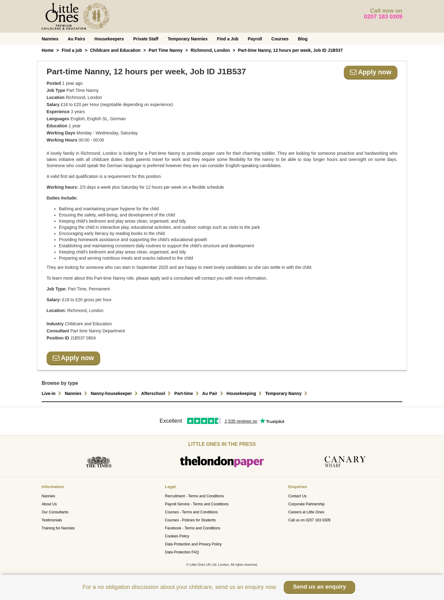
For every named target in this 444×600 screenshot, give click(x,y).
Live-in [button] (52, 393)
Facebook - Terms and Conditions (192, 528)
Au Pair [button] (213, 393)
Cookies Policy (177, 536)
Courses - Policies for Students (190, 520)
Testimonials (52, 520)
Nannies (50, 38)
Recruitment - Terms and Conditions (194, 496)
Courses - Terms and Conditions (191, 512)
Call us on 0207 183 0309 (309, 520)
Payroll (255, 38)
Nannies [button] (77, 393)
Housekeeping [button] (245, 393)
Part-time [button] (187, 393)
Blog (302, 38)
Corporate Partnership (306, 504)
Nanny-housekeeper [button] (115, 393)
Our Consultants (55, 512)
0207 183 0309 (383, 16)
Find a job (72, 50)
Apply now (370, 72)
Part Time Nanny (166, 50)
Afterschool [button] (157, 393)
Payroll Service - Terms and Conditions (197, 504)
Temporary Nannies (188, 38)
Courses (280, 38)
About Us (49, 504)
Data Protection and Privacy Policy (193, 544)
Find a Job (227, 38)
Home (48, 50)
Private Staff (145, 38)
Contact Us (297, 496)
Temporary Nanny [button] (287, 393)
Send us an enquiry (319, 586)
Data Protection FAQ (182, 552)
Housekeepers (109, 38)
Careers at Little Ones (306, 512)
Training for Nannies (58, 528)
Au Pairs (76, 38)
